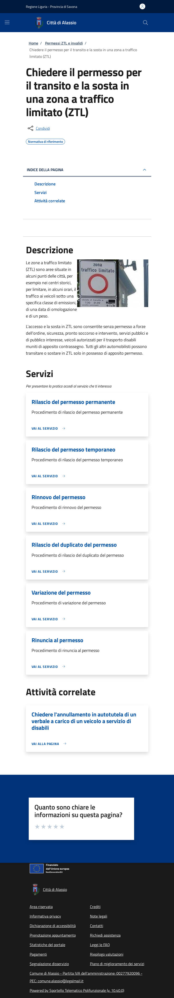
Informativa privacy (45, 916)
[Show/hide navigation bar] (7, 22)
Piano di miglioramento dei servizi (117, 964)
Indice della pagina (45, 170)
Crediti (95, 906)
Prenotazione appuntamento (53, 935)
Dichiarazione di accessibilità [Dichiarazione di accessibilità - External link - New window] (53, 925)
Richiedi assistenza (105, 935)
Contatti (96, 925)
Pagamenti (38, 954)
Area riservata (41, 906)
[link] (50, 428)
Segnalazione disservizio (49, 964)
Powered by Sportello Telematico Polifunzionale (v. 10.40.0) (77, 990)
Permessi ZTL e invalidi (64, 43)
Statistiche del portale (47, 945)
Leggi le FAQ (100, 945)
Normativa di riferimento (45, 141)
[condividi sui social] (38, 128)
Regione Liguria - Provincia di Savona (51, 6)
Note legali (98, 916)
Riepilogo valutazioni (106, 954)
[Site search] (145, 22)
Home (33, 43)
